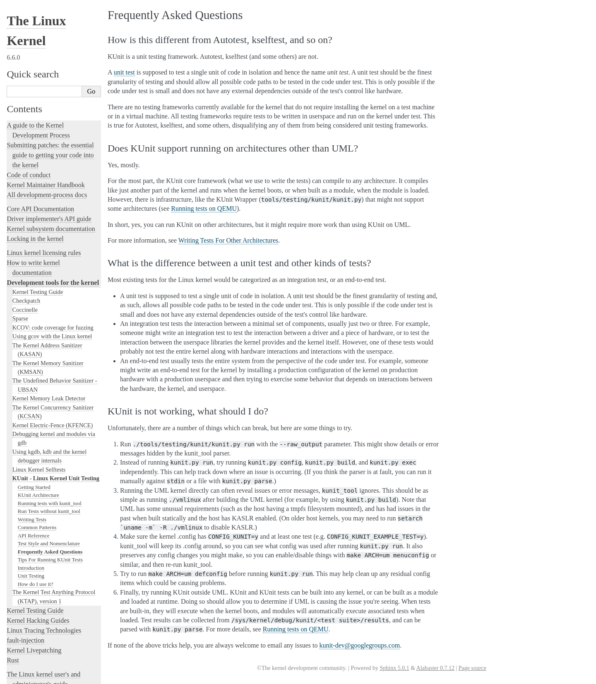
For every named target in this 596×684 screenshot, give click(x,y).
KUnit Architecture (38, 338)
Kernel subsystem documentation (51, 71)
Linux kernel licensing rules (44, 95)
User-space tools (28, 557)
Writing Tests (32, 362)
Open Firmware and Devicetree (48, 601)
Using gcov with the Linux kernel (52, 179)
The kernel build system (38, 537)
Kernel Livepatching (34, 493)
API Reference (34, 379)
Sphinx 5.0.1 (394, 668)
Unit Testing (31, 419)
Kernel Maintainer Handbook (45, 27)
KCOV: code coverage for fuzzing (53, 170)
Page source (472, 668)
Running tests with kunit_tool (50, 346)
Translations (23, 643)
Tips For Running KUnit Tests (50, 403)
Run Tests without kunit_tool (49, 354)
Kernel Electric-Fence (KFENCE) (52, 268)
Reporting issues (28, 547)
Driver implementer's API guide (49, 61)
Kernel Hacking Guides (38, 463)
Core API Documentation (40, 51)
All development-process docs (47, 37)
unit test (124, 72)
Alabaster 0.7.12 (435, 668)
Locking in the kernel (35, 81)
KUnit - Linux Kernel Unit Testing (55, 321)
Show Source (24, 676)
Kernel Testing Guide (37, 135)
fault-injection (25, 483)
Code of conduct (28, 18)
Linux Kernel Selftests (39, 312)
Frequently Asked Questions (50, 395)
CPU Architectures (31, 615)
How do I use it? (35, 427)
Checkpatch (26, 143)
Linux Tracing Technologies (44, 473)
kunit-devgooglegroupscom (359, 645)
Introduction (31, 411)
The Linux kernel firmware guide (51, 591)
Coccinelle (25, 152)
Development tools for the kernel (53, 125)
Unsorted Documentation (40, 629)
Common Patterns (37, 370)
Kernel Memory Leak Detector (49, 241)
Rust (13, 503)
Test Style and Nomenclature (49, 386)
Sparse (20, 161)
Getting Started (34, 330)
